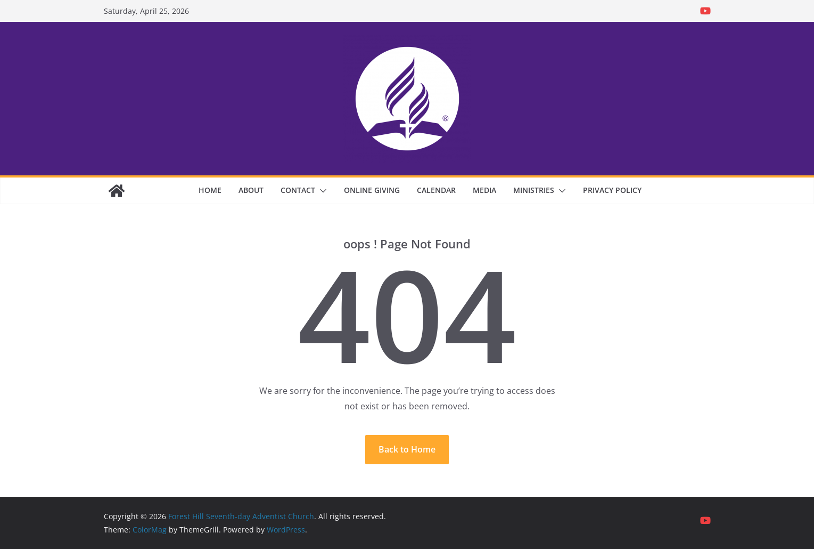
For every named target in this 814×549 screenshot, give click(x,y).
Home (210, 190)
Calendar (436, 190)
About (251, 190)
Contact (298, 190)
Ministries (533, 190)
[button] (321, 191)
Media (484, 190)
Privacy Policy (612, 190)
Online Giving (372, 190)
